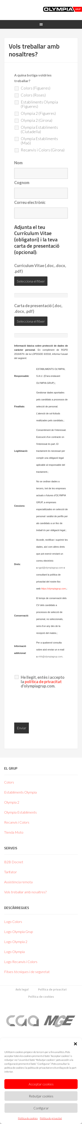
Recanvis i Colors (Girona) (43, 150)
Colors (9, 782)
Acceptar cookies (41, 1084)
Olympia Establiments (20, 812)
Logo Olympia (14, 952)
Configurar (41, 1108)
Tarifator (10, 872)
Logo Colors (13, 921)
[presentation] (47, 706)
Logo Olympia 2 (15, 941)
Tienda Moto (13, 832)
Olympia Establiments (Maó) (39, 140)
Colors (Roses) (33, 95)
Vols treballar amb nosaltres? (25, 892)
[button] (75, 1043)
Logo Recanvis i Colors (20, 962)
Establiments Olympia (20, 792)
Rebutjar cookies (41, 1096)
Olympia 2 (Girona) (36, 120)
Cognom (21, 182)
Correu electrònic (29, 202)
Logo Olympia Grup (18, 931)
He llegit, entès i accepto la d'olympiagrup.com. (43, 681)
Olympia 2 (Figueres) (38, 113)
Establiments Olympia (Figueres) (39, 104)
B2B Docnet (13, 862)
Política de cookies (28, 1118)
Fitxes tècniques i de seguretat (27, 972)
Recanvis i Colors (16, 822)
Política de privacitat (51, 1118)
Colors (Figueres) (35, 88)
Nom (18, 162)
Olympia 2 (11, 802)
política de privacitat (43, 681)
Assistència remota (18, 882)
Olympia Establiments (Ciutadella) (39, 129)
